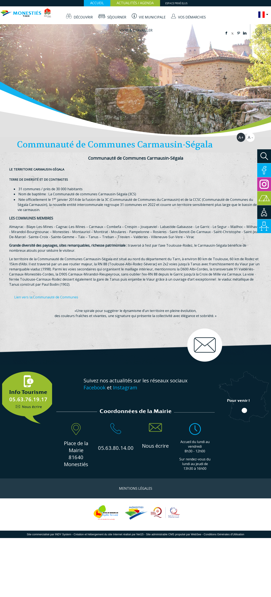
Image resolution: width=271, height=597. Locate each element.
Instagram (125, 387)
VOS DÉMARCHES (192, 17)
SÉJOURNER (116, 17)
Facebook (95, 387)
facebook (226, 33)
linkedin (244, 33)
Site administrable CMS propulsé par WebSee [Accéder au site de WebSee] (173, 534)
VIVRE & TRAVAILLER (135, 30)
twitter (232, 33)
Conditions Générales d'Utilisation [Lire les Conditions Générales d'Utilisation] (224, 534)
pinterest (238, 33)
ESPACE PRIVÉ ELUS (176, 3)
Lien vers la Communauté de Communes (46, 297)
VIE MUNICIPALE (152, 17)
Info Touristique (27, 395)
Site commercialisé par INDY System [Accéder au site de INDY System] (49, 534)
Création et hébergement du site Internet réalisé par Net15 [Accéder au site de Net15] (108, 534)
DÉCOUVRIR (83, 17)
